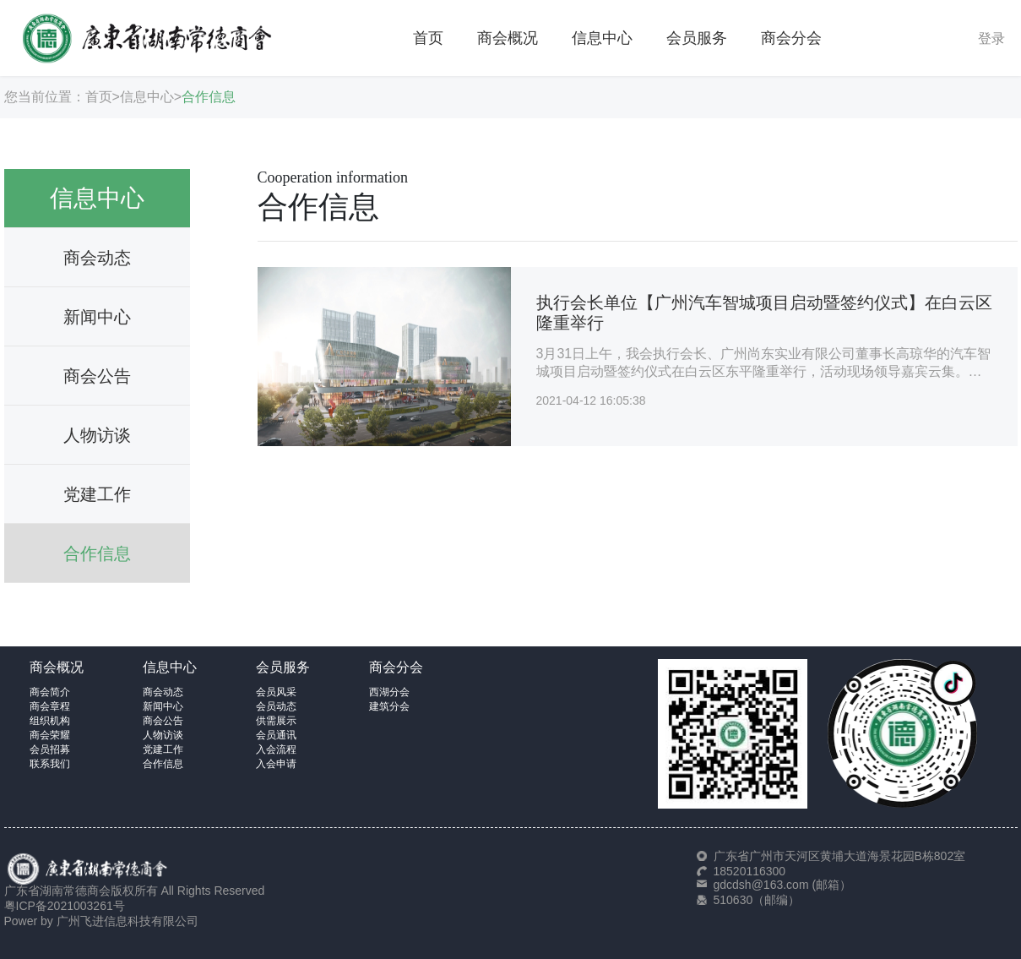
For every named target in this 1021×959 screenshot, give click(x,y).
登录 (991, 38)
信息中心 (602, 38)
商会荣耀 (50, 735)
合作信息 (209, 97)
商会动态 (97, 257)
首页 (428, 38)
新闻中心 (97, 317)
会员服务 (696, 38)
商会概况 (507, 38)
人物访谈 (97, 435)
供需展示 (276, 721)
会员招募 (50, 749)
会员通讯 (276, 735)
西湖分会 (389, 692)
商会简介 (50, 692)
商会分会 (791, 38)
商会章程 (50, 706)
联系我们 (50, 764)
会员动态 (276, 706)
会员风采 (276, 692)
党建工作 (97, 494)
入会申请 (276, 764)
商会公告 (97, 376)
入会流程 (276, 749)
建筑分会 (389, 706)
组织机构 (50, 721)
